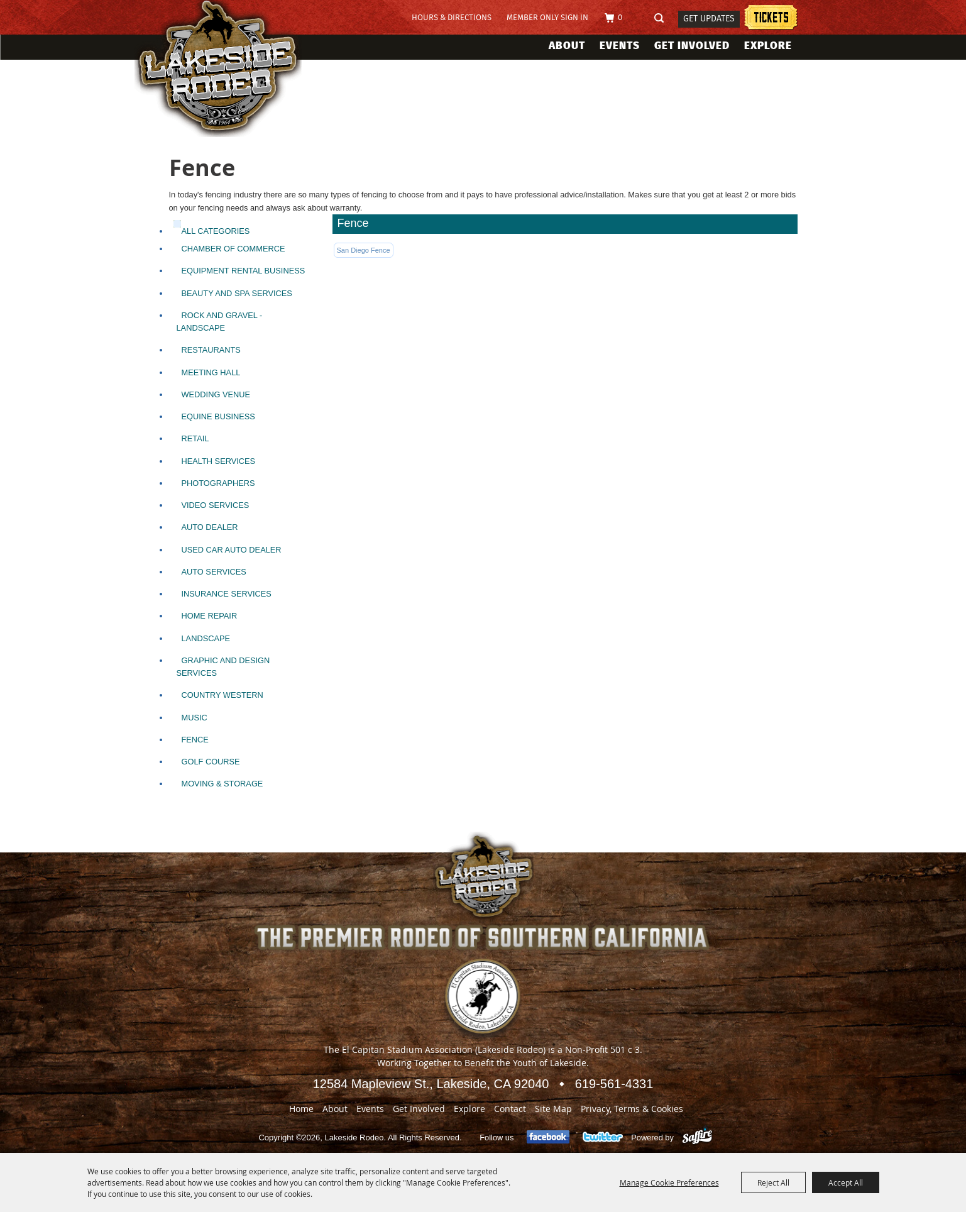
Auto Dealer (210, 527)
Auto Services (214, 571)
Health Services (219, 461)
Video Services (216, 505)
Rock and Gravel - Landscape (220, 322)
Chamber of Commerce (233, 248)
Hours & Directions (451, 18)
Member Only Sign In (547, 18)
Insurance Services (227, 593)
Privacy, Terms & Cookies (632, 1109)
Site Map (553, 1109)
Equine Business (218, 416)
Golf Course (211, 761)
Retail (195, 438)
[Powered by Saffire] (697, 1137)
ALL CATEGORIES (216, 231)
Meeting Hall (211, 372)
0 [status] (620, 18)
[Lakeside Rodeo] (230, 68)
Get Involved (692, 45)
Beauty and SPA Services (237, 293)
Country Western (222, 695)
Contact (510, 1109)
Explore (768, 45)
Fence (195, 739)
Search (663, 18)
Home (301, 1109)
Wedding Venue (216, 394)
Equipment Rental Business (243, 270)
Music (194, 717)
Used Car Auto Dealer (232, 549)
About (567, 45)
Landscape (206, 638)
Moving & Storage (222, 783)
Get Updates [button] (709, 18)
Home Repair (210, 615)
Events (620, 45)
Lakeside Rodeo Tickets (771, 19)
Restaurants (211, 350)
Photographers (218, 483)
